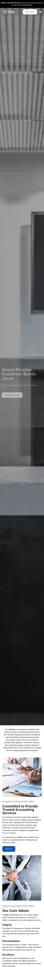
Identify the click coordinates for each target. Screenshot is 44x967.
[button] (40, 12)
